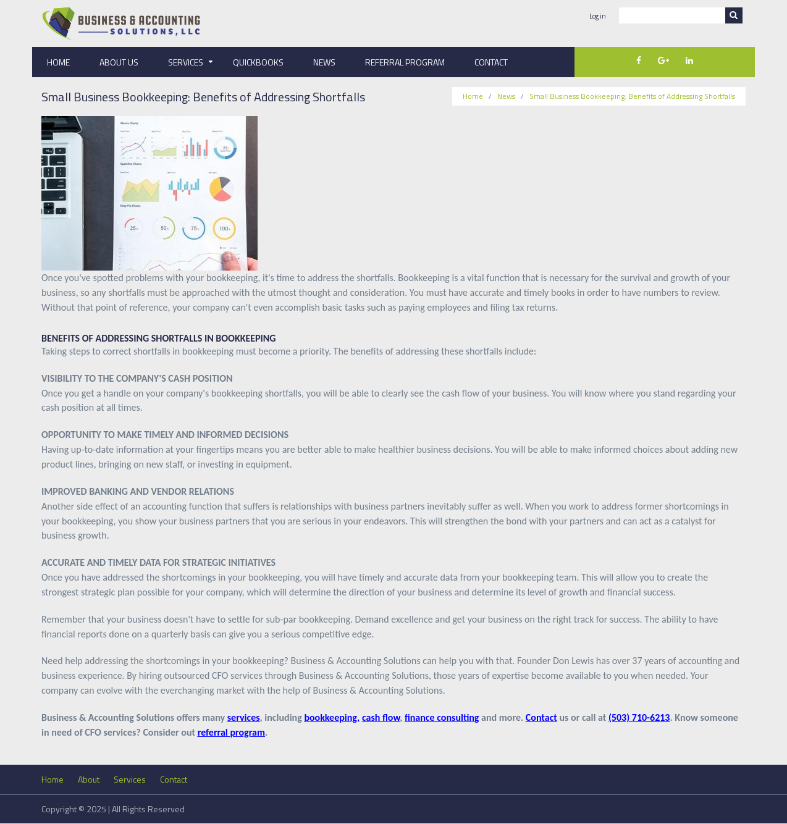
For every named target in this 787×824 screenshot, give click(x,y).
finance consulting (442, 717)
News (324, 62)
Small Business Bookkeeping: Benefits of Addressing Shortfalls (632, 96)
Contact (491, 62)
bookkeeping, (332, 717)
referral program (231, 732)
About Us (118, 62)
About (88, 779)
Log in (597, 16)
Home (58, 62)
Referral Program (405, 62)
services (243, 717)
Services (193, 66)
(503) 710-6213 (639, 717)
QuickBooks (258, 62)
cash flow (381, 717)
